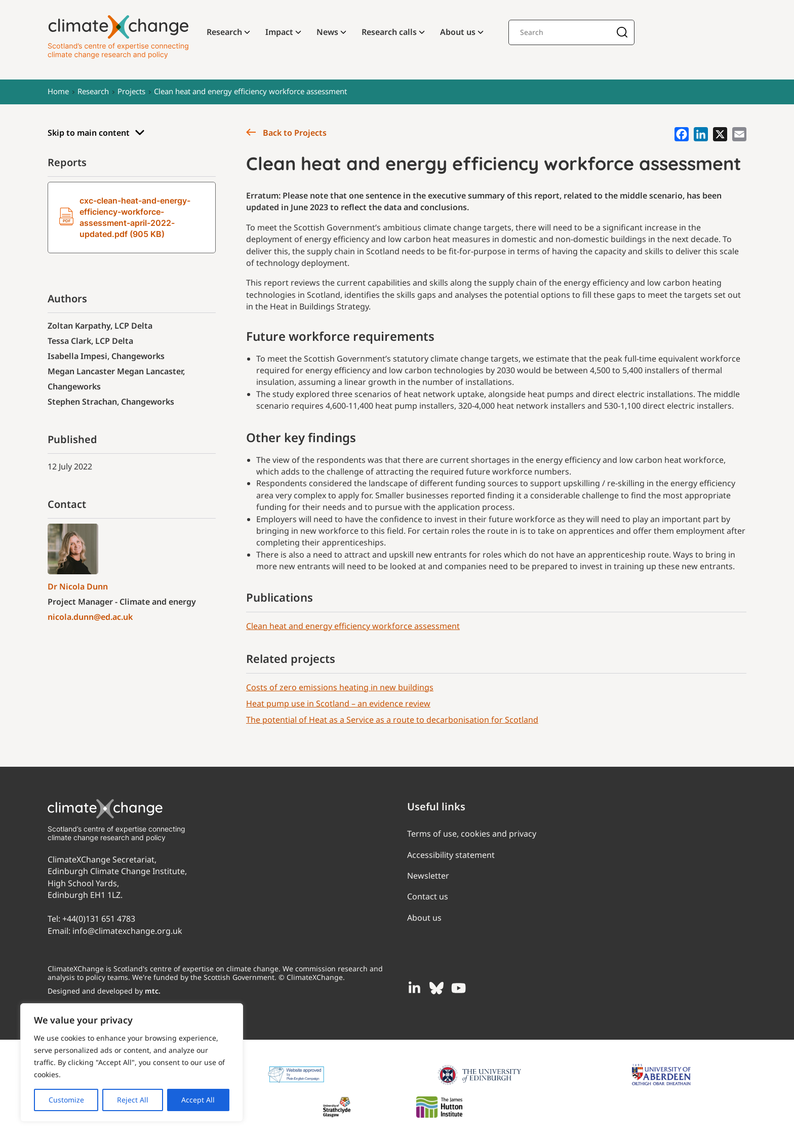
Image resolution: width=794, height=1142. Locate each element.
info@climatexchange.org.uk (127, 930)
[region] (131, 1062)
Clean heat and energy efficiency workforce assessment (250, 91)
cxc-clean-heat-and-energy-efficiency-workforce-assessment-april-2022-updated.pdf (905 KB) (124, 217)
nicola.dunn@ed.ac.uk (90, 616)
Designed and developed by (104, 991)
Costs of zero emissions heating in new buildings (339, 687)
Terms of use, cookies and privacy (471, 833)
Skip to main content (96, 133)
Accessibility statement (451, 854)
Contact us (427, 896)
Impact (279, 31)
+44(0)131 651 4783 (98, 918)
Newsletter (428, 875)
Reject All (132, 1100)
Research (224, 31)
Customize (66, 1100)
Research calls (389, 31)
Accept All (198, 1100)
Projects (131, 91)
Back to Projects (286, 132)
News (327, 31)
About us (457, 31)
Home (58, 91)
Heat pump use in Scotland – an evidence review (338, 703)
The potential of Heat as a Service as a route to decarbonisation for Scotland (392, 719)
